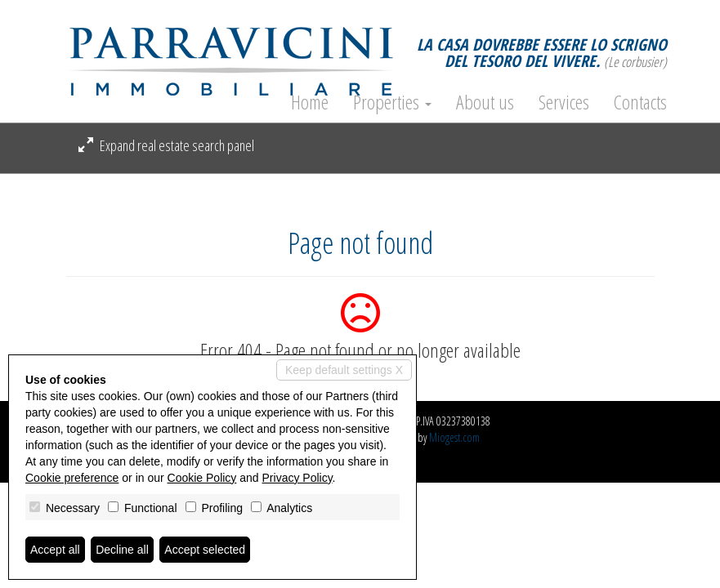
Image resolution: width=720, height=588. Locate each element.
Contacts (640, 102)
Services (564, 102)
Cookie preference (72, 477)
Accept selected (204, 549)
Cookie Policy (202, 477)
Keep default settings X (344, 369)
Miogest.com (454, 437)
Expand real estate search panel (166, 145)
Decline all (122, 549)
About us (485, 102)
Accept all (55, 549)
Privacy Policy (297, 477)
